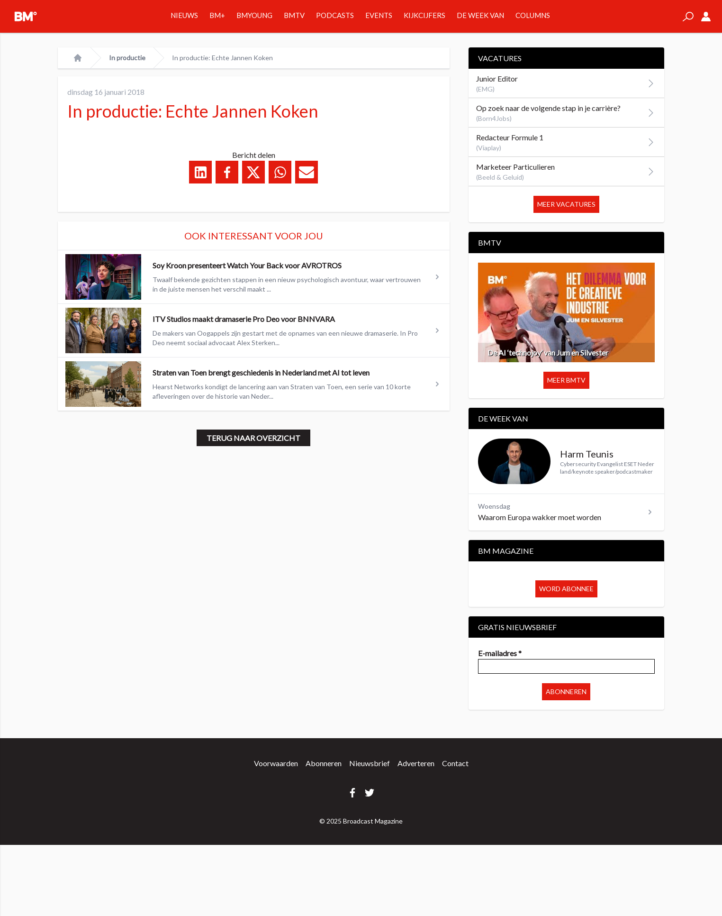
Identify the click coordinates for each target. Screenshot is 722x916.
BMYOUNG (254, 15)
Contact (455, 763)
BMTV (294, 15)
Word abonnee (566, 589)
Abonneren (566, 691)
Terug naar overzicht (253, 437)
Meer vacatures (566, 204)
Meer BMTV (566, 380)
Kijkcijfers (424, 15)
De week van (480, 15)
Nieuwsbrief (369, 763)
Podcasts (335, 15)
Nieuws (184, 15)
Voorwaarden (276, 763)
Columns (532, 15)
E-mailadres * (500, 653)
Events (378, 15)
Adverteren (415, 763)
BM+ (217, 15)
